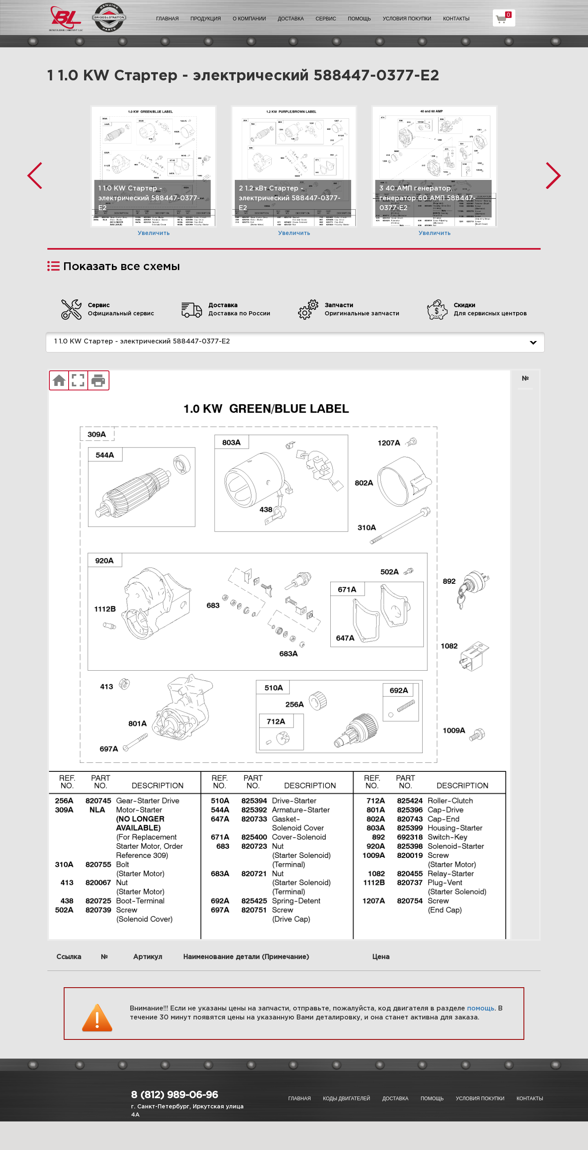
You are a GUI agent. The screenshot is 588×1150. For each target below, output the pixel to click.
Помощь (359, 19)
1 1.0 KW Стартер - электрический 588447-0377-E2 (297, 342)
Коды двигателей (346, 1098)
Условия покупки (407, 19)
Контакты (456, 19)
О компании (249, 19)
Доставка (291, 19)
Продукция (206, 19)
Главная (167, 19)
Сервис (326, 19)
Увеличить (154, 233)
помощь (480, 1009)
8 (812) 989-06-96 (174, 1095)
